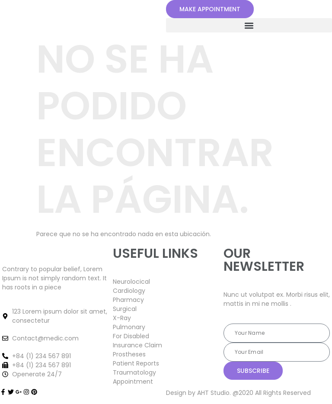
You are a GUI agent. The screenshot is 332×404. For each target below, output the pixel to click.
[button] (249, 25)
